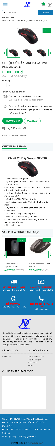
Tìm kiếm (45, 12)
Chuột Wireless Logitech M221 (11, 265)
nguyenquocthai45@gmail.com (22, 436)
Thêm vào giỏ (12, 121)
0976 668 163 (40, 429)
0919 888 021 (26, 429)
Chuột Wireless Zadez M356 (39, 265)
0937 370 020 (12, 429)
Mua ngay (32, 121)
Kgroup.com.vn (36, 442)
